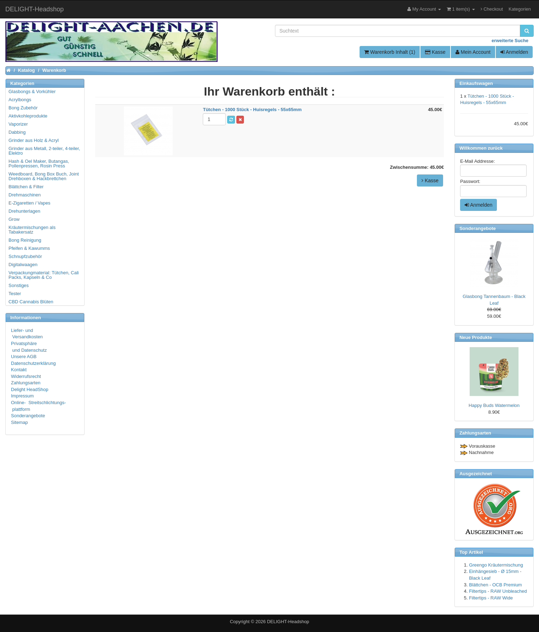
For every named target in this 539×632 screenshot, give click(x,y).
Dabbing (16, 132)
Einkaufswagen (476, 83)
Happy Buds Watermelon (494, 405)
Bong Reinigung (24, 240)
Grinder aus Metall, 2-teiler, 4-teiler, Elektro (44, 151)
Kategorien (520, 9)
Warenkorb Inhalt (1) (389, 52)
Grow (13, 219)
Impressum (22, 395)
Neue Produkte (475, 337)
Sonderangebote (28, 415)
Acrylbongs (19, 99)
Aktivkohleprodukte (27, 116)
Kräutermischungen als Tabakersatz (32, 230)
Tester (14, 293)
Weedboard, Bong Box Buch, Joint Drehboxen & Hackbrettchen (43, 176)
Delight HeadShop (29, 389)
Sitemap (19, 422)
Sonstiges (18, 285)
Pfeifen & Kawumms (29, 248)
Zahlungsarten (25, 382)
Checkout (492, 9)
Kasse (435, 52)
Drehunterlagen (24, 211)
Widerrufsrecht (26, 376)
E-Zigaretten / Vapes (29, 203)
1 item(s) (461, 9)
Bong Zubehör (23, 107)
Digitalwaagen (23, 264)
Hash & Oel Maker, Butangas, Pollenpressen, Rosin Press (38, 163)
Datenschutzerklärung (33, 363)
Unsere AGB (23, 356)
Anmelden (514, 52)
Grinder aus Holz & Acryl (33, 140)
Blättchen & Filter (26, 186)
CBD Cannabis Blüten (30, 301)
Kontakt (19, 369)
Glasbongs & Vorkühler (32, 91)
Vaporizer (18, 124)
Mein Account (473, 52)
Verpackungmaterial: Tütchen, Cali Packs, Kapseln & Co (43, 275)
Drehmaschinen (24, 194)
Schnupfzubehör (25, 256)
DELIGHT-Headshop (288, 621)
